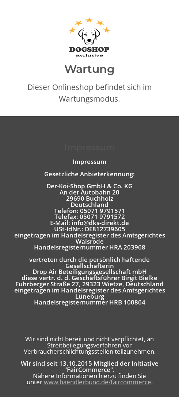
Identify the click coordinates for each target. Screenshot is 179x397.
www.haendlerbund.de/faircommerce (97, 382)
